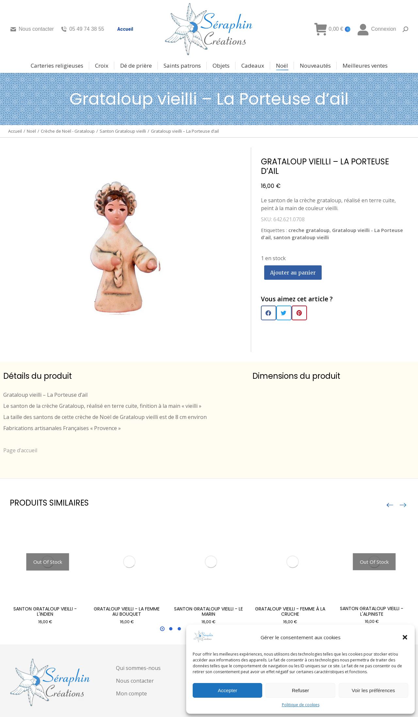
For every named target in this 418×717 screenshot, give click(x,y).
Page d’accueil (20, 450)
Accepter (227, 690)
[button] (405, 637)
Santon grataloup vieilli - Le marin (208, 612)
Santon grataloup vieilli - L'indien (45, 612)
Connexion (376, 29)
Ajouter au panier (293, 272)
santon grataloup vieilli (301, 237)
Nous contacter (32, 29)
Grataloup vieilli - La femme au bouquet (127, 612)
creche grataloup (309, 230)
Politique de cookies (300, 705)
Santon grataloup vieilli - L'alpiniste (371, 611)
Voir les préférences (373, 690)
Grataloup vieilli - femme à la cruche (290, 612)
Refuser (300, 690)
